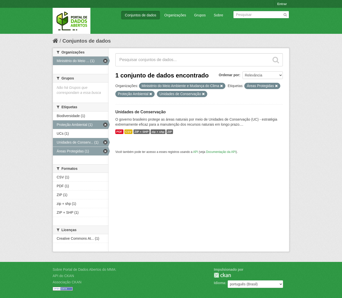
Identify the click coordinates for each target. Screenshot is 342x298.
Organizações (175, 15)
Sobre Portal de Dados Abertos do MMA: (84, 269)
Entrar (282, 4)
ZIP (169, 131)
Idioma (219, 283)
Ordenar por (229, 75)
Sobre (218, 15)
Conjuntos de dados (140, 15)
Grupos (200, 15)
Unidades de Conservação (140, 112)
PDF (119, 131)
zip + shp (158, 131)
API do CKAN (63, 276)
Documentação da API (221, 152)
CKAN (222, 275)
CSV (128, 131)
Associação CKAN (67, 282)
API (195, 152)
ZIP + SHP (141, 131)
